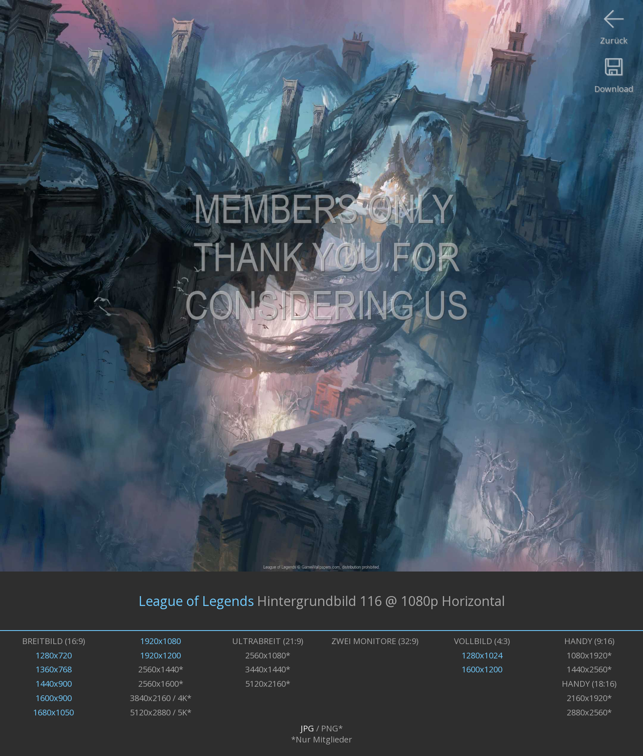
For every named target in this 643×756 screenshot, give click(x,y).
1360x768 (54, 669)
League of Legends (196, 601)
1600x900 (54, 698)
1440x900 (54, 683)
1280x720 (54, 655)
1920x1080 (160, 641)
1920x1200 (160, 655)
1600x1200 (482, 669)
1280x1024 (482, 655)
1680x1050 (53, 712)
